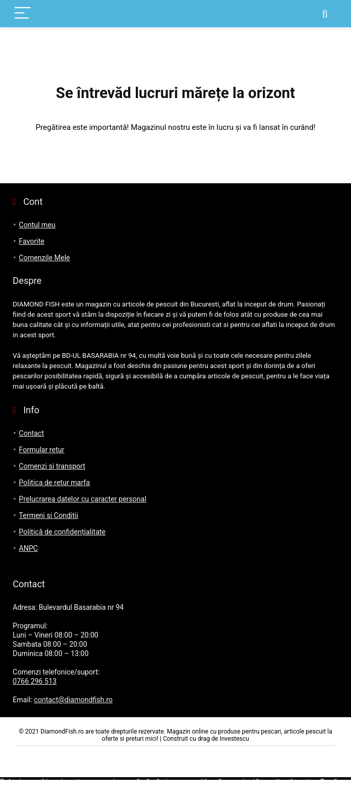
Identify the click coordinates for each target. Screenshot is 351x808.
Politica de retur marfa (54, 482)
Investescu (235, 738)
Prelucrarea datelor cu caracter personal (83, 499)
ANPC (28, 548)
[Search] (325, 13)
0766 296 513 (35, 681)
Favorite (32, 241)
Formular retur (42, 450)
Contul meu (37, 225)
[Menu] (22, 13)
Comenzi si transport (52, 466)
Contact (31, 433)
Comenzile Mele (44, 258)
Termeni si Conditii (48, 515)
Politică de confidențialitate (62, 532)
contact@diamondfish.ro (73, 700)
